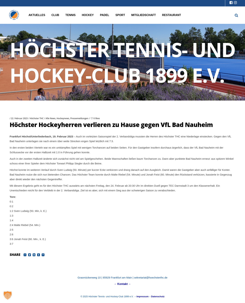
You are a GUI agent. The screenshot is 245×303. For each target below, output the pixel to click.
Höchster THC (37, 118)
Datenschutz (157, 296)
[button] (7, 295)
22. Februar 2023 (19, 118)
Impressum (142, 296)
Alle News (51, 118)
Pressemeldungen (79, 118)
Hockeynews (63, 118)
